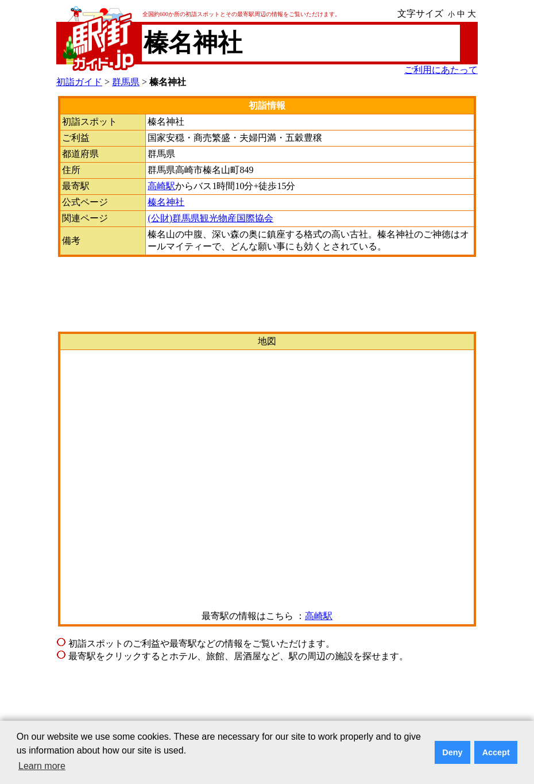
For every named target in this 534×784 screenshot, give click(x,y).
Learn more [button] (41, 766)
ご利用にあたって (441, 70)
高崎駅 (161, 186)
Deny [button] (452, 752)
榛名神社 (166, 202)
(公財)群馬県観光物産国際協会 (210, 218)
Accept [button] (496, 752)
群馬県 (126, 82)
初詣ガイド (79, 82)
